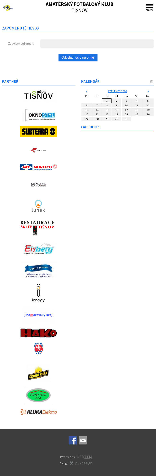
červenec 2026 (117, 91)
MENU (149, 7)
